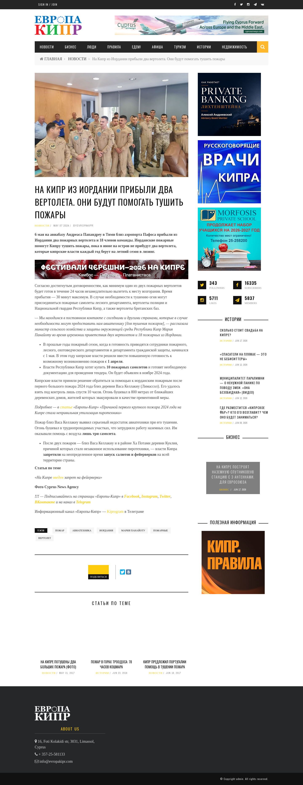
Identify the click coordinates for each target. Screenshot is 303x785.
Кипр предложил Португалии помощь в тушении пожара (164, 664)
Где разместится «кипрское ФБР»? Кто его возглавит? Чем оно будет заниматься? (244, 412)
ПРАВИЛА (114, 46)
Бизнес (70, 46)
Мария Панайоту (133, 530)
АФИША (157, 46)
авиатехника (81, 530)
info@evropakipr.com (56, 761)
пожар (59, 530)
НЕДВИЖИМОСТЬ (234, 46)
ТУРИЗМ (180, 46)
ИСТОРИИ (204, 46)
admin (239, 779)
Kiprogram (115, 511)
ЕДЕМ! (136, 46)
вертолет (44, 538)
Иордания (106, 530)
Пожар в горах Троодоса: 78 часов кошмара (111, 664)
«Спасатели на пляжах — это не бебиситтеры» (243, 356)
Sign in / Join (47, 4)
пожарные (160, 530)
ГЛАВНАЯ (53, 58)
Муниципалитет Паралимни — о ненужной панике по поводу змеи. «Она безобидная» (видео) (242, 385)
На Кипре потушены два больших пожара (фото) (58, 664)
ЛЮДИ (91, 46)
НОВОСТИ (47, 46)
